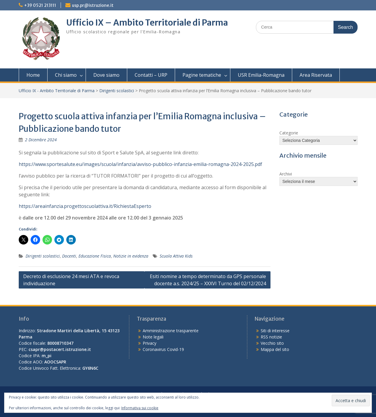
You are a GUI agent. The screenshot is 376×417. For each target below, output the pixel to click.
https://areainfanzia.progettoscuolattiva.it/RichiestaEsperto (85, 206)
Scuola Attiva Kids (176, 256)
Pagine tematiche (202, 75)
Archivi (285, 174)
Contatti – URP (151, 75)
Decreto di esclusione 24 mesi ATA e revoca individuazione (71, 280)
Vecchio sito (272, 343)
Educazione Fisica (94, 256)
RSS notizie (271, 337)
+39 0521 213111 (40, 5)
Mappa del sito (275, 349)
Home (33, 75)
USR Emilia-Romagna (261, 75)
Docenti (69, 256)
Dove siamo (106, 75)
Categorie (288, 133)
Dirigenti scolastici (116, 90)
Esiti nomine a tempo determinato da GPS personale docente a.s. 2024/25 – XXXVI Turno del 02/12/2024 (208, 280)
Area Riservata (316, 75)
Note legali (153, 337)
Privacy (149, 343)
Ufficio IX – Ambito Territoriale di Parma (147, 22)
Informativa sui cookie (139, 407)
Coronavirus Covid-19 (163, 349)
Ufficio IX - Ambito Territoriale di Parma (57, 90)
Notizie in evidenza (130, 256)
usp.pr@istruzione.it (93, 5)
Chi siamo (66, 75)
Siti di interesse (275, 330)
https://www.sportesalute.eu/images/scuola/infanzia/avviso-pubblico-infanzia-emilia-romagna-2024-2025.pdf (140, 164)
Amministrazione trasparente (171, 330)
